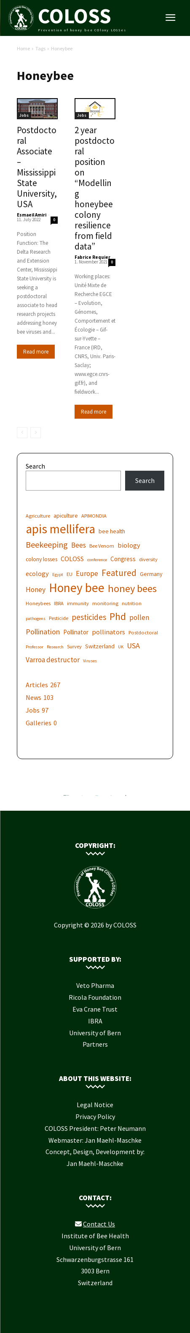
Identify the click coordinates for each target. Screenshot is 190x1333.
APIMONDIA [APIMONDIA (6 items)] (94, 516)
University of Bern (95, 1033)
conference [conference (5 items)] (97, 559)
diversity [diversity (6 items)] (148, 559)
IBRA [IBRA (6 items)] (59, 603)
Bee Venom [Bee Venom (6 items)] (101, 546)
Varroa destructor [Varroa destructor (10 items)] (53, 660)
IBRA (95, 1021)
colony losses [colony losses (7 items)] (41, 559)
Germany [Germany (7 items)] (151, 574)
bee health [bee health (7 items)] (112, 531)
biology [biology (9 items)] (129, 545)
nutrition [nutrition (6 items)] (132, 603)
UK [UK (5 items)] (120, 647)
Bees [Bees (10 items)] (78, 545)
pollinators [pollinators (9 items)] (108, 632)
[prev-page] (22, 432)
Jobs (24, 115)
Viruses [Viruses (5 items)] (90, 661)
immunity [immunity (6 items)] (78, 603)
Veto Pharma (95, 985)
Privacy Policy (95, 1116)
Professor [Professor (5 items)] (34, 647)
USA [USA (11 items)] (133, 645)
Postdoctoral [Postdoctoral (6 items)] (143, 632)
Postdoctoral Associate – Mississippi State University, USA (37, 167)
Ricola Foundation (95, 997)
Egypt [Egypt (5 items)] (57, 574)
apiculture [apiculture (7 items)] (66, 515)
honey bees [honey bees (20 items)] (132, 588)
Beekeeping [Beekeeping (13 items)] (47, 544)
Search (35, 466)
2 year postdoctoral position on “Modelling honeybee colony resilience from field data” (95, 188)
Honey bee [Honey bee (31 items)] (76, 587)
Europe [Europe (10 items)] (87, 573)
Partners (95, 1044)
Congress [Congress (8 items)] (123, 559)
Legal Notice (95, 1104)
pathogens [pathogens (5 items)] (35, 618)
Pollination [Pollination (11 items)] (43, 631)
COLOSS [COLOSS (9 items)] (72, 558)
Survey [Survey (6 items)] (74, 646)
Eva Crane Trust (95, 1009)
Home (23, 48)
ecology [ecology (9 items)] (37, 573)
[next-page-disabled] (35, 432)
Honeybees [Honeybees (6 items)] (38, 603)
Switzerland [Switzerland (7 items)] (100, 646)
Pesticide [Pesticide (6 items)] (58, 618)
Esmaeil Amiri (31, 215)
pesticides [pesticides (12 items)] (89, 617)
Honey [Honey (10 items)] (35, 589)
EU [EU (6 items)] (69, 574)
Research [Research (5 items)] (55, 647)
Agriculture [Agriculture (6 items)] (38, 516)
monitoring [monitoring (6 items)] (105, 603)
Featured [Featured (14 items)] (119, 572)
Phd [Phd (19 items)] (118, 616)
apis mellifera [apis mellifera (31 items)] (60, 528)
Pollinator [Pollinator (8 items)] (75, 632)
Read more (35, 351)
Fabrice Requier (92, 257)
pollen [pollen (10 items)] (139, 617)
